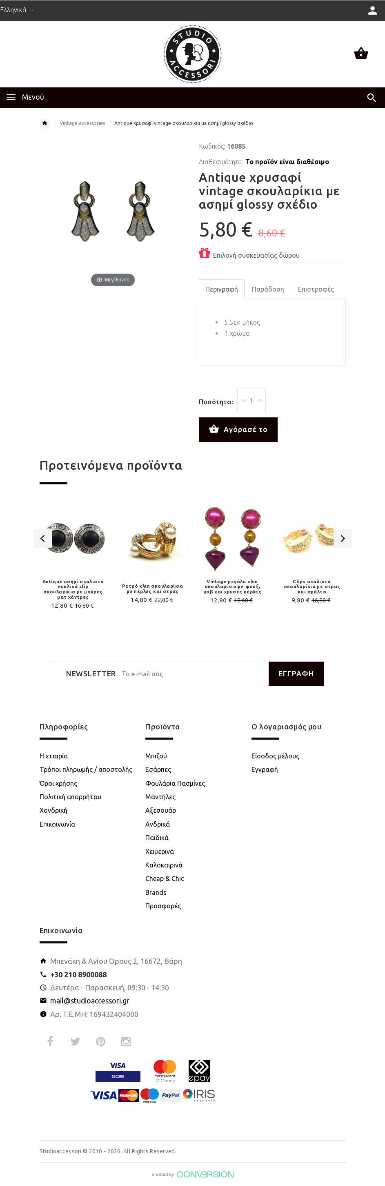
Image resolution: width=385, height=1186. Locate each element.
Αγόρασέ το (238, 429)
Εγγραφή (264, 769)
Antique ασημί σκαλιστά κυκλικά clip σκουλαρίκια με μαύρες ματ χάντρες (73, 589)
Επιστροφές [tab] (316, 289)
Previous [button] (42, 538)
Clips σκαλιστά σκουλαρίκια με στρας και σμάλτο (312, 586)
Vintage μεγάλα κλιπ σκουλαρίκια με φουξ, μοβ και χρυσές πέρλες (232, 586)
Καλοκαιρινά (163, 865)
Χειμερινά (159, 851)
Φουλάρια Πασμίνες (175, 783)
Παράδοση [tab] (268, 289)
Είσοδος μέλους (275, 756)
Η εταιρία (54, 756)
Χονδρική (53, 810)
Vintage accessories (82, 123)
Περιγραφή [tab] (221, 289)
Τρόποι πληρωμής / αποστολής (86, 769)
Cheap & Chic (164, 878)
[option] (73, 559)
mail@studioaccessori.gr (89, 1001)
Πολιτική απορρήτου (70, 796)
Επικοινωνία (57, 824)
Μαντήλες (160, 796)
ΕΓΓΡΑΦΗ (296, 674)
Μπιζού (156, 756)
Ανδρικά (157, 824)
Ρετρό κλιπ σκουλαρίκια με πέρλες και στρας (152, 588)
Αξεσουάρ (160, 810)
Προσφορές (163, 906)
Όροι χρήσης (58, 783)
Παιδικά (157, 837)
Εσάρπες (158, 769)
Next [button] (343, 538)
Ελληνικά (17, 9)
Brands (156, 892)
